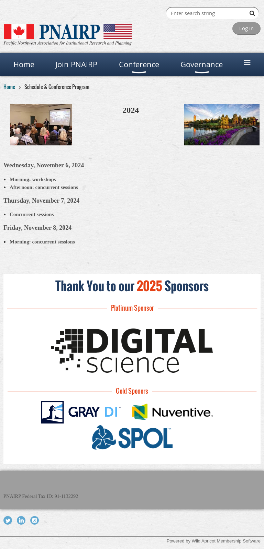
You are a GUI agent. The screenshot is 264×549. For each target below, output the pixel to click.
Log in (246, 28)
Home (9, 87)
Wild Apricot (204, 541)
